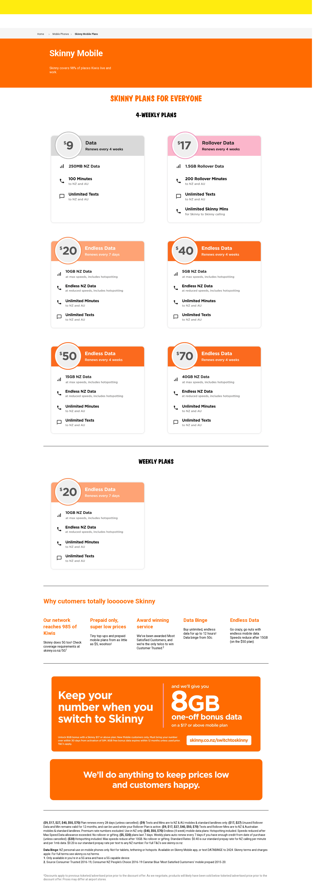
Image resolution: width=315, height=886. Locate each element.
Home (40, 34)
